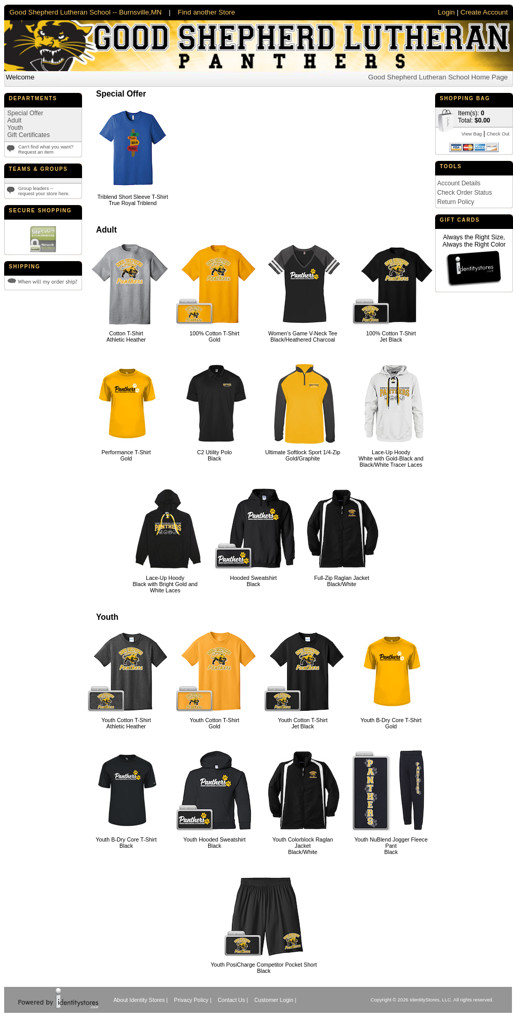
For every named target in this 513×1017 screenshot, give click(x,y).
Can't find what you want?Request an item (46, 149)
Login (446, 12)
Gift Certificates (28, 135)
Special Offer (25, 113)
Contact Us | (233, 1000)
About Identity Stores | (140, 1000)
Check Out (498, 134)
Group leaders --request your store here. (44, 191)
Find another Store (206, 12)
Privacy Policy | (192, 1000)
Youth (15, 127)
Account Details (458, 183)
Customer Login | (275, 1000)
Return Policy (455, 202)
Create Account (484, 12)
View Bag (472, 134)
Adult (14, 120)
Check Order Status (464, 192)
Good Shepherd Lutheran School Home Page (438, 77)
